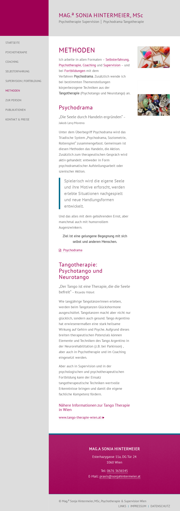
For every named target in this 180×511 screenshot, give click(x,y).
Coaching (89, 65)
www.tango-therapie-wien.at (80, 417)
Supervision (111, 65)
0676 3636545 (117, 471)
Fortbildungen (74, 71)
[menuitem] (24, 43)
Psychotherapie (70, 65)
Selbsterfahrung (117, 59)
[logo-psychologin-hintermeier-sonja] (24, 18)
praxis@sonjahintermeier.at (120, 476)
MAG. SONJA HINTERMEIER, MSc (101, 15)
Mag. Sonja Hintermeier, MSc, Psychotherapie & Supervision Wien (104, 501)
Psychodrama (72, 250)
